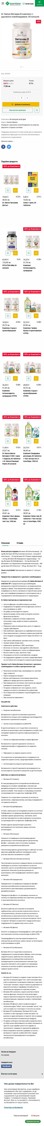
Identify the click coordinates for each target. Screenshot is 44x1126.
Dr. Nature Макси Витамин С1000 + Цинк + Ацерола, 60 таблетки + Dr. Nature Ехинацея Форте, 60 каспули (11, 459)
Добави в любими (37, 110)
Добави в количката (21, 104)
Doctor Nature (12, 122)
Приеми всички (32, 1121)
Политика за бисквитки (13, 1107)
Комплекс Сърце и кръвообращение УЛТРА (30, 393)
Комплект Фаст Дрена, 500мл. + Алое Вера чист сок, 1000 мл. (11, 518)
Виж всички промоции (17, 110)
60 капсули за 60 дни (18, 119)
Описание (5, 543)
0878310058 (29, 4)
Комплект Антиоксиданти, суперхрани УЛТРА (9, 393)
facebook (6, 1066)
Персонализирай (21, 1115)
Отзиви (20, 543)
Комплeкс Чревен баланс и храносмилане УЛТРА (32, 330)
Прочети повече (7, 141)
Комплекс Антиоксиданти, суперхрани (29, 268)
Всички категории (9, 1074)
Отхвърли (35, 1115)
